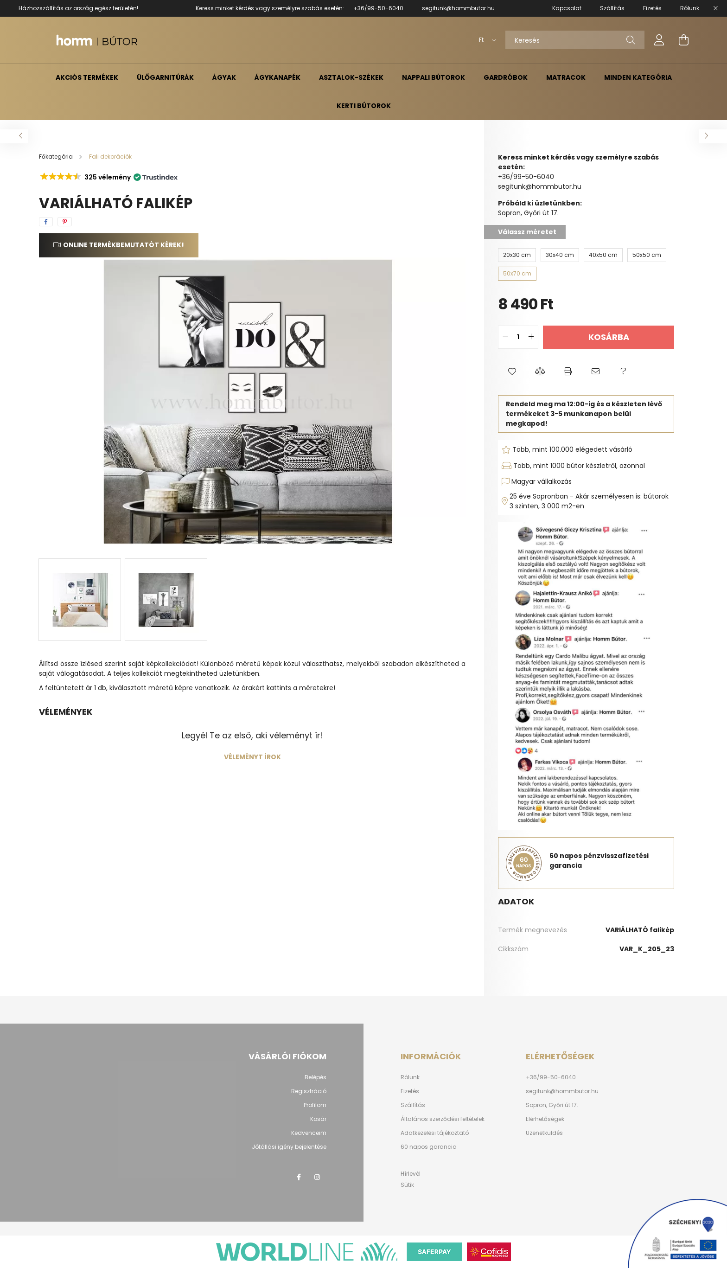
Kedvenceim (308, 1133)
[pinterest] (64, 221)
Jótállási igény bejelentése (289, 1147)
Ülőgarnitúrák (165, 77)
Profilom (315, 1105)
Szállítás (413, 1105)
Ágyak (224, 77)
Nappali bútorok (433, 77)
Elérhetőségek (545, 1119)
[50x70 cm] (517, 274)
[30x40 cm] (560, 255)
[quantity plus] (531, 337)
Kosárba (608, 337)
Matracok (566, 77)
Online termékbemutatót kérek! (123, 245)
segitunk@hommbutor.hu (458, 8)
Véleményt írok (252, 757)
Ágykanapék (277, 77)
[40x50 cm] (603, 255)
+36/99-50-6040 (378, 8)
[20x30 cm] (517, 255)
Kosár (318, 1119)
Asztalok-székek (351, 77)
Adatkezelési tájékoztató (435, 1133)
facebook (298, 1177)
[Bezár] (715, 8)
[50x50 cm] (646, 255)
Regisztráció (308, 1091)
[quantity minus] (505, 337)
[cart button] (683, 40)
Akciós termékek (87, 77)
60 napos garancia (429, 1147)
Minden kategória (638, 77)
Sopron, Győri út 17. (552, 1105)
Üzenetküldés (544, 1133)
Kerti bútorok (364, 105)
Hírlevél (411, 1174)
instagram (317, 1177)
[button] (108, 177)
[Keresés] (574, 40)
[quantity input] (518, 337)
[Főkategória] (56, 156)
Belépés (315, 1077)
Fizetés (410, 1091)
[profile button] (659, 40)
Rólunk (410, 1077)
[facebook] (46, 221)
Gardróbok (506, 77)
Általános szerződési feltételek (443, 1119)
